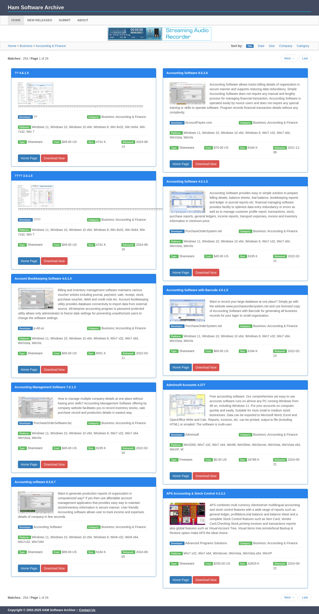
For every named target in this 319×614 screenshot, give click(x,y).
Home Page (29, 158)
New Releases (39, 20)
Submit (65, 20)
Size (272, 46)
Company (285, 46)
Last (305, 58)
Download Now (54, 158)
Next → (289, 58)
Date (261, 46)
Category (303, 46)
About (82, 20)
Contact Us (87, 610)
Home (16, 20)
